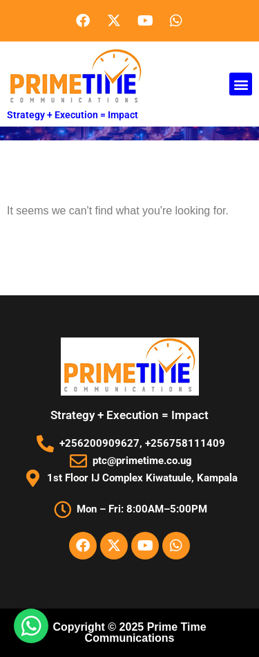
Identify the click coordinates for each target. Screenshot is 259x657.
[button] (240, 84)
